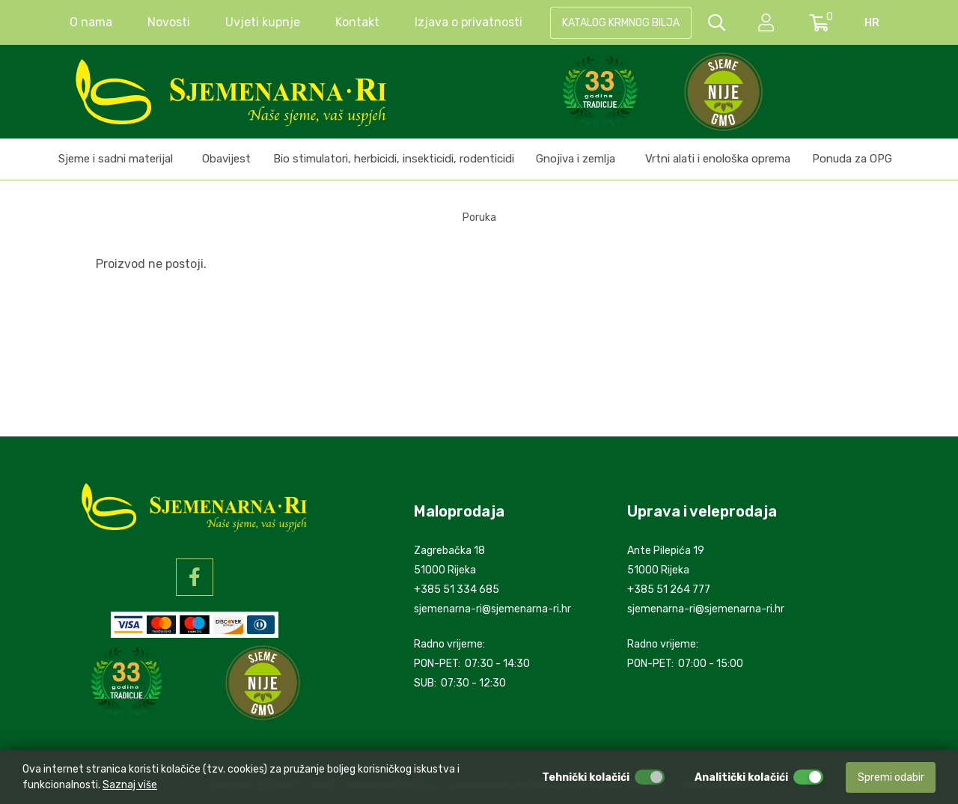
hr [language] (871, 22)
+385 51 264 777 (668, 589)
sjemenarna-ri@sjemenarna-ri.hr (492, 609)
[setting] (767, 22)
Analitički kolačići (741, 777)
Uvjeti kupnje (262, 22)
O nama (91, 22)
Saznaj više (130, 785)
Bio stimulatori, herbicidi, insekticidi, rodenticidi (393, 158)
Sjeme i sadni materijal (115, 158)
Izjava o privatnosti (468, 22)
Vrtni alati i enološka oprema (717, 158)
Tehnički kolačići (585, 777)
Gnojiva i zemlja (575, 158)
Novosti (168, 22)
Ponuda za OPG (852, 158)
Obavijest (226, 158)
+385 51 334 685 (456, 589)
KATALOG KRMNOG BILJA (621, 22)
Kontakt (357, 22)
